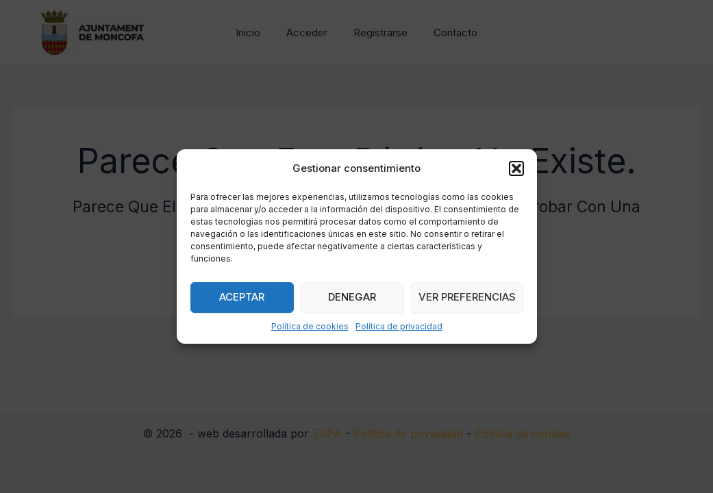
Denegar (352, 296)
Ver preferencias (467, 296)
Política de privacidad (398, 326)
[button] (516, 168)
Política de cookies (310, 326)
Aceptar (241, 296)
